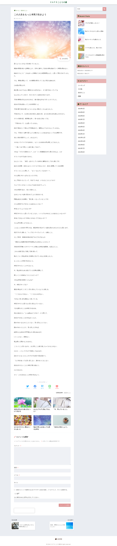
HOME (58, 539)
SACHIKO (87, 70)
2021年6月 (81, 152)
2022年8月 (81, 116)
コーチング (81, 85)
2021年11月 (81, 137)
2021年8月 (81, 144)
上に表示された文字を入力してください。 (27, 497)
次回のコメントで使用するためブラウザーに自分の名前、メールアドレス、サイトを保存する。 (42, 489)
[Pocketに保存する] (57, 387)
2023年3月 (81, 108)
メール (17, 475)
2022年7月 (81, 119)
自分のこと (67, 393)
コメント (17, 445)
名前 (16, 467)
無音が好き (80, 70)
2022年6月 (81, 123)
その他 (80, 89)
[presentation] (24, 510)
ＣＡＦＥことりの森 (58, 2)
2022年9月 (81, 112)
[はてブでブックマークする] (42, 387)
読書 (79, 96)
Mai (86, 73)
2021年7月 (81, 148)
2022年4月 (81, 130)
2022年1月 (81, 134)
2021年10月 (81, 141)
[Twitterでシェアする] (28, 387)
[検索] (104, 9)
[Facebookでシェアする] (34, 387)
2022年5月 (81, 126)
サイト (16, 482)
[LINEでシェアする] (50, 387)
